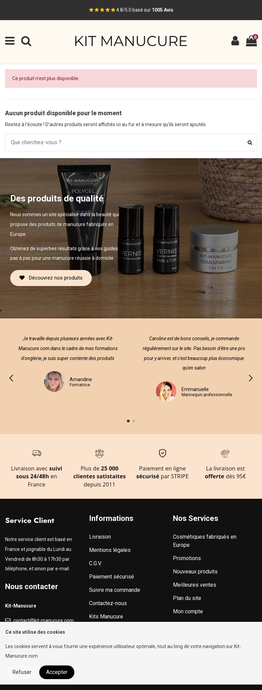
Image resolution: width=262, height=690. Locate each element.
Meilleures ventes (194, 585)
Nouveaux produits (195, 571)
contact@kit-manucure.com (43, 620)
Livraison (100, 537)
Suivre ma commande (114, 590)
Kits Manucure (106, 616)
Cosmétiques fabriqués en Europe (204, 541)
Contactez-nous (108, 603)
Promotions (187, 558)
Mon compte (188, 611)
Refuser (21, 672)
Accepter (57, 672)
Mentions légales (110, 550)
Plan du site (187, 598)
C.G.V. (95, 563)
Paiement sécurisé (111, 576)
